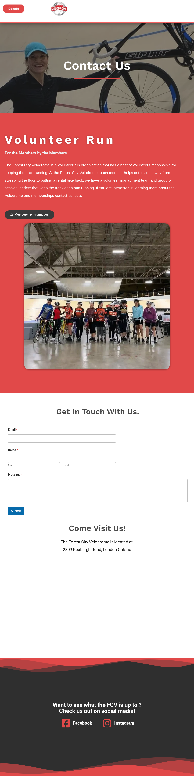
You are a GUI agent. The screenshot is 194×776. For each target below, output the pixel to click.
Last (66, 465)
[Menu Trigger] (179, 8)
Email (13, 430)
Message (15, 474)
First (10, 465)
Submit (16, 511)
